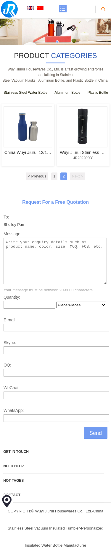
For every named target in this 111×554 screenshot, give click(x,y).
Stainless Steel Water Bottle (25, 93)
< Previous (37, 176)
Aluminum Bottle (67, 93)
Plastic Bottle (98, 93)
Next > (77, 176)
